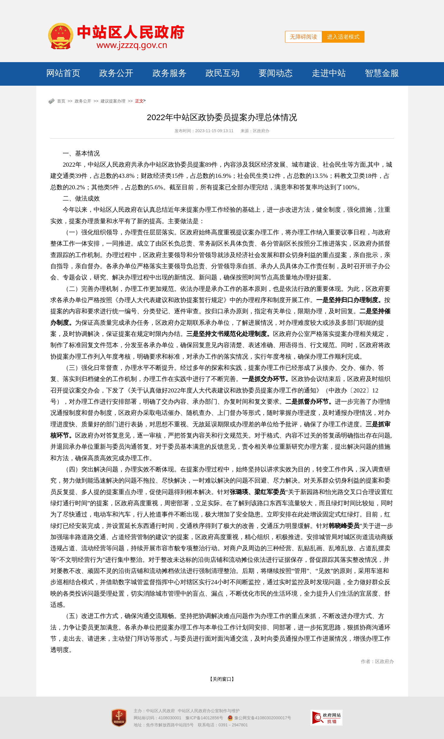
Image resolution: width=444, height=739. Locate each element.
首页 (61, 101)
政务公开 (83, 101)
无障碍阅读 (303, 37)
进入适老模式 (343, 37)
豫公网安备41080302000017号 (259, 718)
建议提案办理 (113, 101)
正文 (139, 101)
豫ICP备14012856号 (204, 717)
